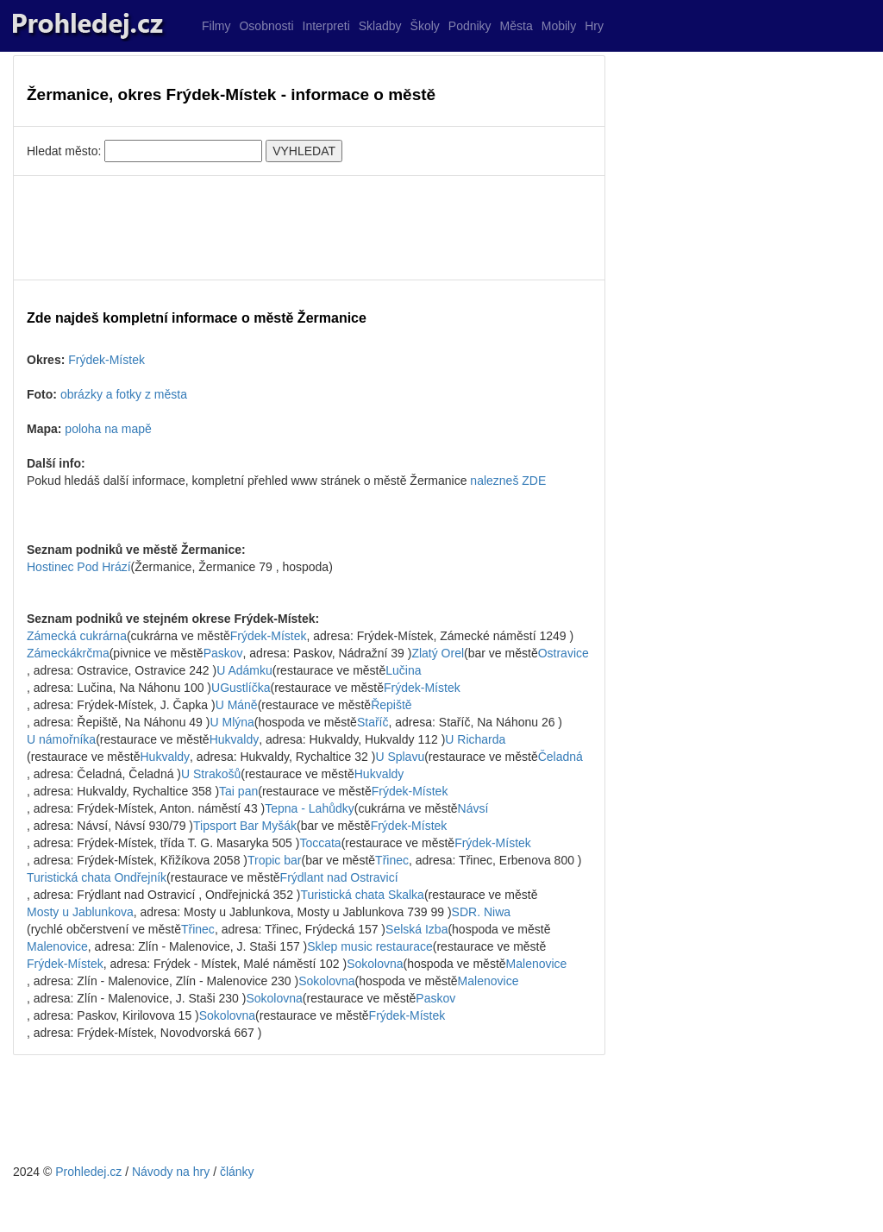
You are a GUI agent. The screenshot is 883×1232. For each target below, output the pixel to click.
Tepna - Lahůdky (309, 808)
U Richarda (475, 739)
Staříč (373, 722)
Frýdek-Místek (106, 360)
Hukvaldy (235, 739)
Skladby (380, 26)
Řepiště (391, 705)
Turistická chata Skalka (361, 895)
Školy (425, 26)
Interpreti (326, 26)
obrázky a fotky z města (123, 394)
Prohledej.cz (88, 1172)
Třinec (392, 860)
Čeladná (560, 757)
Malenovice (57, 946)
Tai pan (238, 791)
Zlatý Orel (437, 653)
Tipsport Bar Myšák (245, 826)
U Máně (237, 705)
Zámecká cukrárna (77, 636)
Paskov (223, 653)
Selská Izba (416, 929)
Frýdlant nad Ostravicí (339, 877)
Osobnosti (266, 26)
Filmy (216, 26)
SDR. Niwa (481, 912)
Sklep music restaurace (370, 946)
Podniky (470, 26)
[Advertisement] (309, 228)
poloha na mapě (108, 429)
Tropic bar (274, 860)
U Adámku (244, 670)
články (237, 1172)
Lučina (403, 670)
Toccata (320, 843)
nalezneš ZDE (508, 480)
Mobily (559, 26)
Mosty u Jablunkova (80, 912)
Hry (594, 26)
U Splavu (399, 757)
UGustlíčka (240, 688)
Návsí (473, 808)
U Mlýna (232, 722)
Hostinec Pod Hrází (79, 567)
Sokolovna (375, 964)
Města (516, 26)
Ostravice (563, 653)
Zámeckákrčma (68, 653)
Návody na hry (171, 1172)
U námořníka (61, 739)
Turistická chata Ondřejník (96, 877)
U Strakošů (211, 774)
